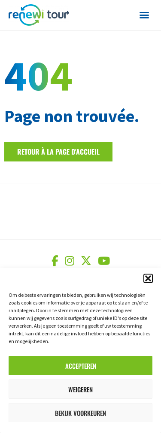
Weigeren (80, 389)
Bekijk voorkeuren (80, 413)
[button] (148, 278)
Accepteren (80, 365)
